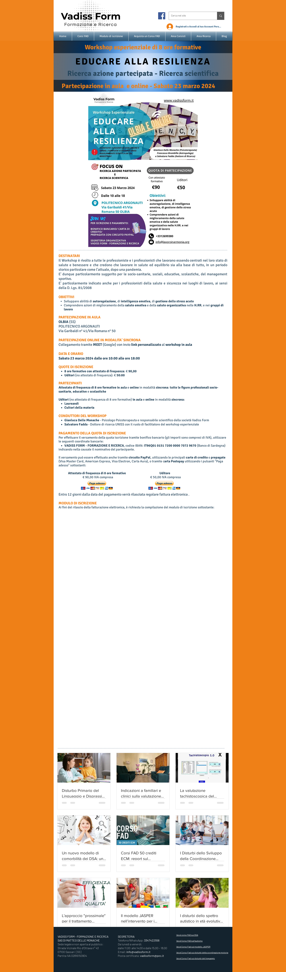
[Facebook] (161, 15)
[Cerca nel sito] (190, 16)
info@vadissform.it (138, 952)
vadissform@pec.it (152, 955)
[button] (97, 485)
